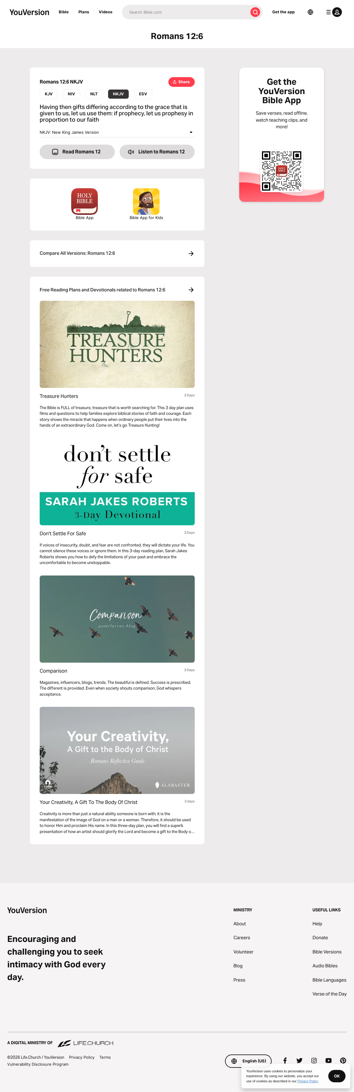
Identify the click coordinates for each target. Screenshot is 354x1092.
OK (337, 1076)
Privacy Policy (81, 1057)
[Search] (185, 12)
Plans (83, 11)
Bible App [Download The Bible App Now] (84, 204)
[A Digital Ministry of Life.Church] (177, 1040)
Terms (105, 1057)
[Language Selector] (310, 12)
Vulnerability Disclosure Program (37, 1064)
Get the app (283, 11)
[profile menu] (332, 12)
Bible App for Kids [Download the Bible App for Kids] (146, 204)
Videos (105, 11)
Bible (64, 11)
